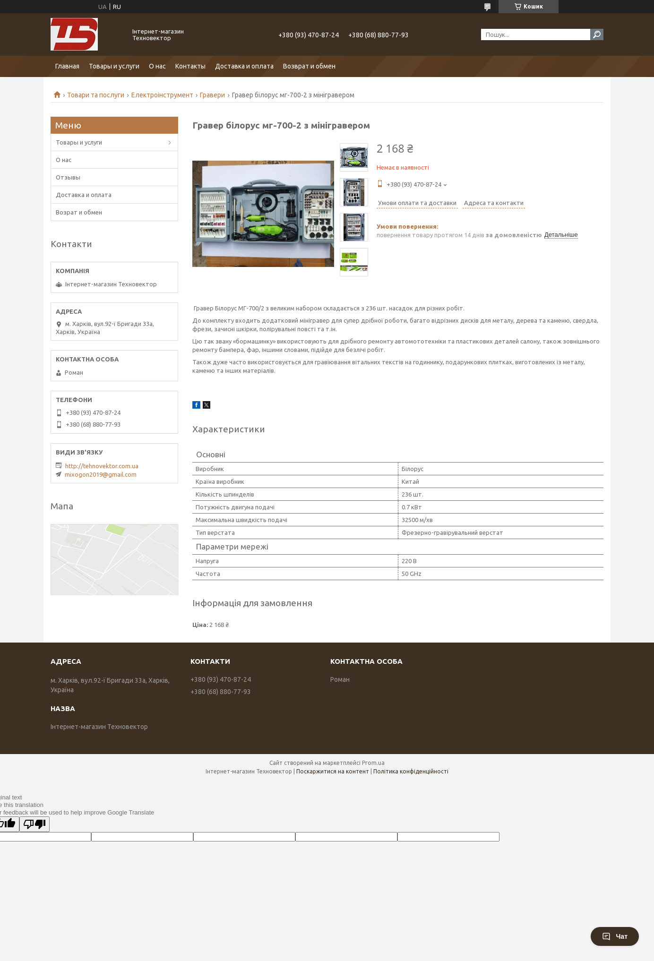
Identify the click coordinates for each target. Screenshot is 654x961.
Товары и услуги (114, 66)
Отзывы (68, 177)
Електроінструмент (162, 95)
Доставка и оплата (244, 66)
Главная (67, 66)
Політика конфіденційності (410, 771)
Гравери (212, 95)
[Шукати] (596, 34)
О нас (157, 66)
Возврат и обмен (309, 66)
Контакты (190, 66)
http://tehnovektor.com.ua (101, 466)
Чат (615, 936)
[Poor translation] (34, 824)
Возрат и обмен (79, 212)
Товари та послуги (95, 95)
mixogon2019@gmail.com (101, 474)
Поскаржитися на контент (332, 771)
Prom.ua (373, 763)
